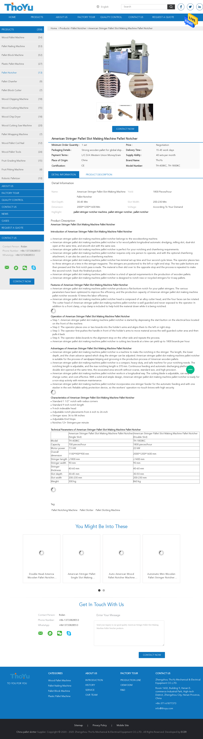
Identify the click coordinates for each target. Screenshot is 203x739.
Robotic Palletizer (22, 178)
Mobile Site (123, 725)
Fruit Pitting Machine (22, 169)
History (90, 685)
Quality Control (111, 17)
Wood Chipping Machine (22, 99)
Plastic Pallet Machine (22, 64)
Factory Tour (86, 17)
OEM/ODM (126, 685)
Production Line (130, 680)
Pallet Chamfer (22, 81)
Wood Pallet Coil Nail (22, 143)
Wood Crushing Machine (22, 108)
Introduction (94, 680)
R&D (122, 690)
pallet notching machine (64, 510)
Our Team (91, 695)
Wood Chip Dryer (22, 117)
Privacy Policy (100, 725)
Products (37, 17)
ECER (184, 732)
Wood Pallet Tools (22, 152)
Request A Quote (163, 17)
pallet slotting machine (108, 510)
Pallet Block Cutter (22, 90)
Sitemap (78, 725)
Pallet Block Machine (22, 55)
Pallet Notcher (22, 72)
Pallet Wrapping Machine (22, 134)
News (5, 214)
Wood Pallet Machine (22, 37)
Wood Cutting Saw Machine (22, 125)
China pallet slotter (26, 732)
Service (90, 690)
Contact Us (135, 17)
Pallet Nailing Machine (22, 46)
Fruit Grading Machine (22, 161)
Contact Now (125, 129)
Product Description (99, 175)
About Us (61, 17)
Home (12, 17)
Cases (5, 221)
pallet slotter (86, 510)
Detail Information (64, 175)
